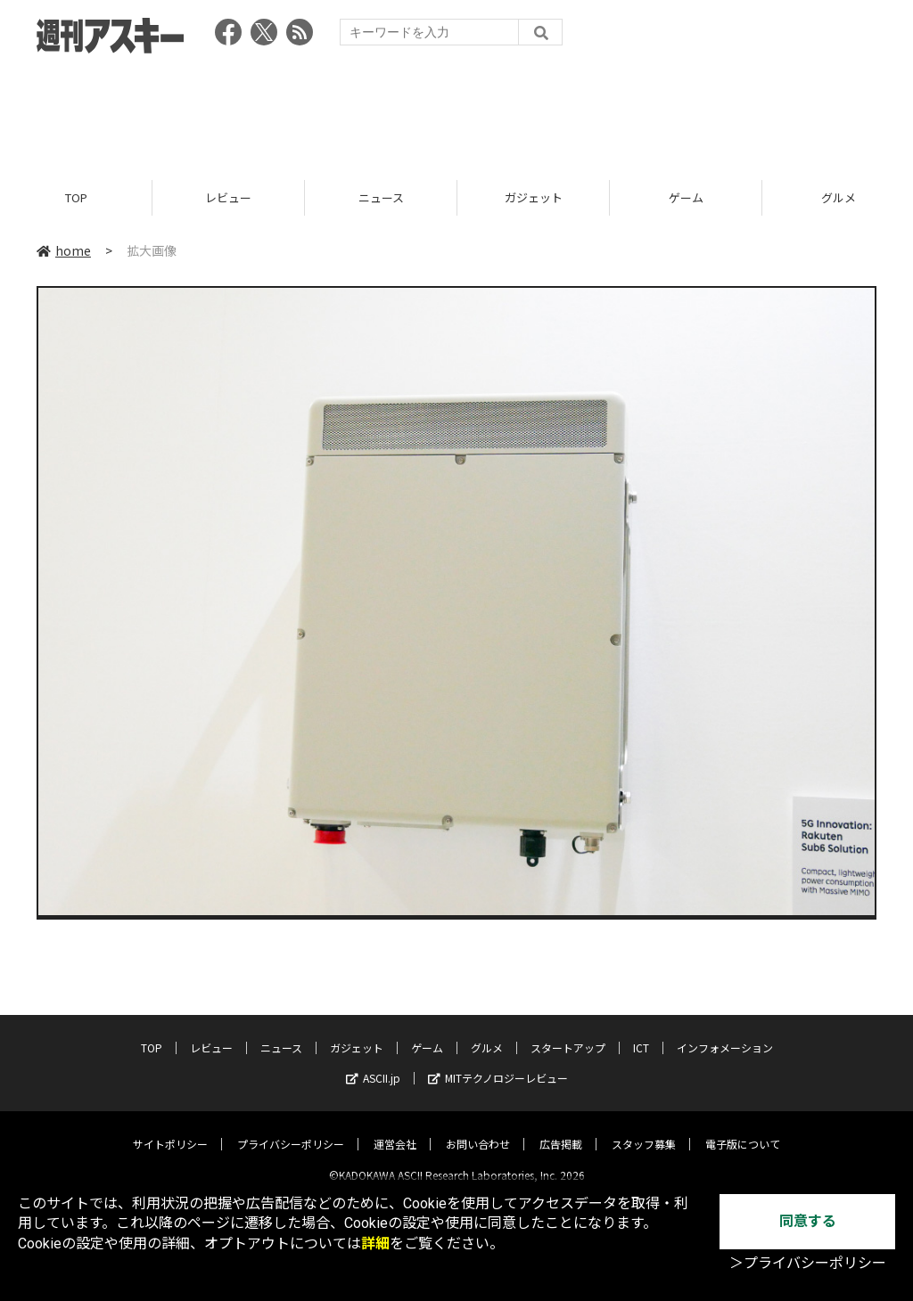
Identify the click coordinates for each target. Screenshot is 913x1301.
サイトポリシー (170, 1129)
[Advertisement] (456, 111)
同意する (807, 1221)
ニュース (381, 198)
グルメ (487, 1033)
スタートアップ (568, 1033)
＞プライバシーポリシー (807, 1263)
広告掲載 (560, 1129)
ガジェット (534, 198)
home (64, 251)
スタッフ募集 (644, 1129)
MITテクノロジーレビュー (498, 1063)
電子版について (742, 1129)
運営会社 (395, 1129)
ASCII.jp (373, 1063)
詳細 (375, 1243)
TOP (76, 198)
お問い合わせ (478, 1129)
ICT (641, 1033)
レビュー (228, 198)
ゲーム (686, 198)
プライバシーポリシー (290, 1129)
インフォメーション (725, 1033)
